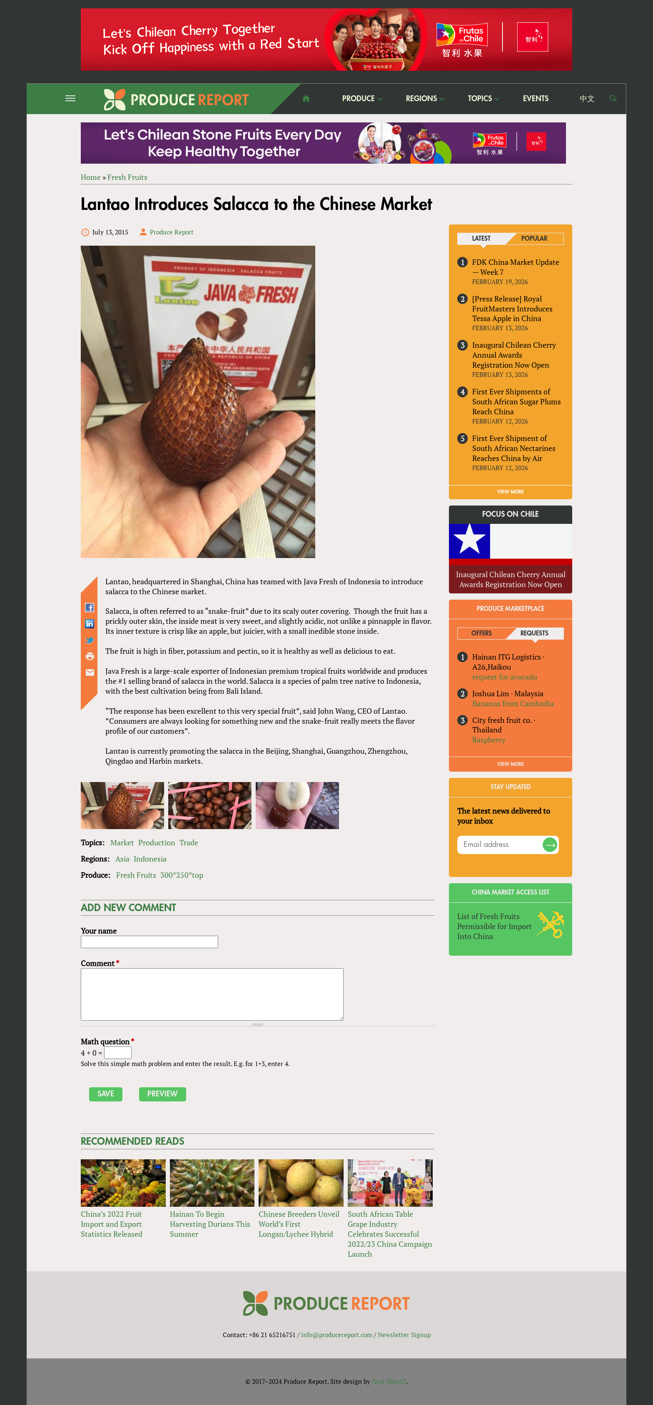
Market (122, 842)
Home (91, 177)
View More (510, 764)
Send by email (90, 673)
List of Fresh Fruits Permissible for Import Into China (494, 926)
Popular (534, 239)
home (306, 99)
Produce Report (172, 232)
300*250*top (181, 875)
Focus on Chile (510, 514)
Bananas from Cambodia (513, 703)
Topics (480, 98)
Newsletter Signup (404, 1334)
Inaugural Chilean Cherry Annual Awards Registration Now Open (514, 355)
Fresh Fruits (127, 177)
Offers (481, 633)
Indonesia (150, 859)
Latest (481, 239)
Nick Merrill (389, 1381)
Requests (534, 633)
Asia (122, 859)
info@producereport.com (336, 1334)
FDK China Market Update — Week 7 (515, 267)
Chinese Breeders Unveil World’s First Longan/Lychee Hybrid (299, 1224)
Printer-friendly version (90, 657)
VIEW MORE (510, 491)
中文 (587, 98)
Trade (188, 842)
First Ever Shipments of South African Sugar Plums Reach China (516, 401)
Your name (99, 931)
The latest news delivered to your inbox (503, 816)
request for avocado (504, 677)
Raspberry (489, 740)
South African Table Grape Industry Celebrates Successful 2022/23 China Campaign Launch (390, 1234)
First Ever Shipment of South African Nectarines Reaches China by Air (514, 448)
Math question (107, 1041)
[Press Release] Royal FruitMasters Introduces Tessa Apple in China (512, 309)
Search (613, 99)
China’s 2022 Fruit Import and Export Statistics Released (111, 1224)
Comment (100, 963)
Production (156, 842)
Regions (421, 98)
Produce (358, 98)
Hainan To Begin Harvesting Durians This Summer (210, 1224)
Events (535, 98)
